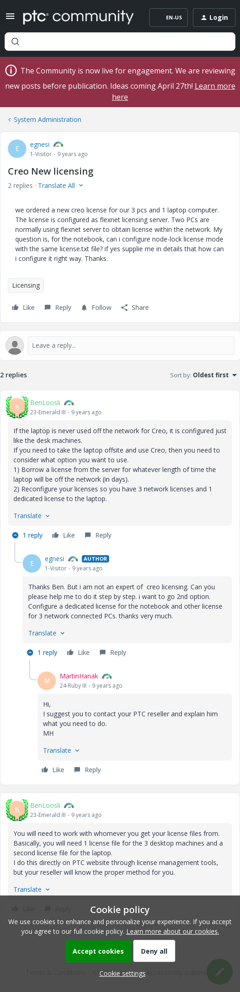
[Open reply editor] (120, 345)
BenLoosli (45, 402)
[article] (120, 470)
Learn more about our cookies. (172, 931)
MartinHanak (79, 675)
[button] (10, 19)
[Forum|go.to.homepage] (78, 17)
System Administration (47, 119)
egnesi (39, 144)
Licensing (26, 285)
